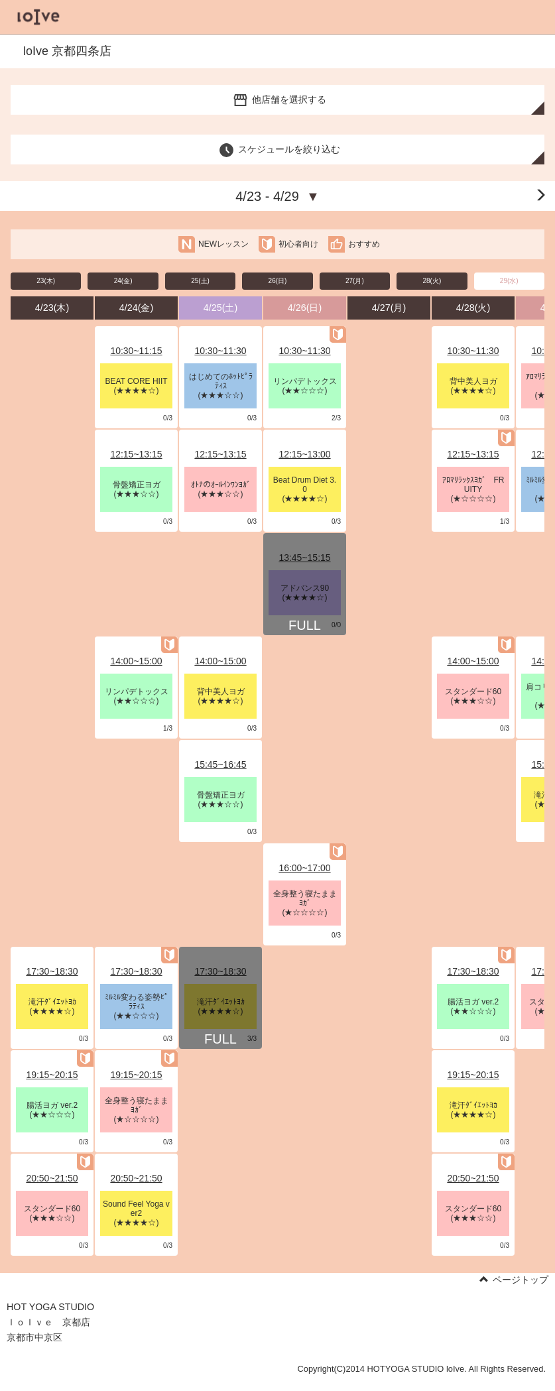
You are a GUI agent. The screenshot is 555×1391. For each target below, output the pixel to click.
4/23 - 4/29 (277, 196)
